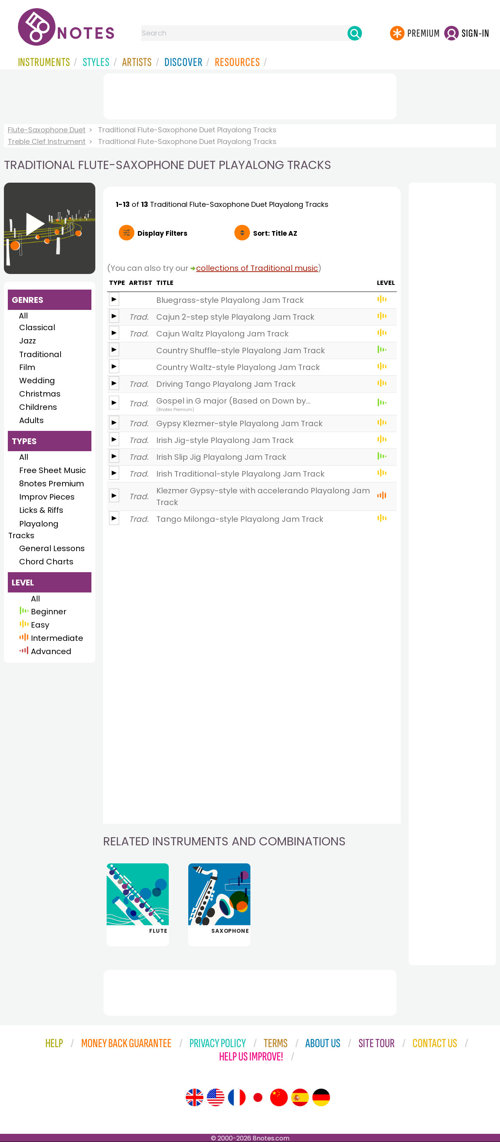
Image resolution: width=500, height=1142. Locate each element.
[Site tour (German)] (321, 1097)
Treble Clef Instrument (47, 141)
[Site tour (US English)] (215, 1097)
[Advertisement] (250, 94)
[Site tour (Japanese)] (258, 1097)
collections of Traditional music (257, 268)
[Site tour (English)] (194, 1097)
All (23, 315)
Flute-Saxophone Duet (47, 130)
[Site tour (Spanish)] (300, 1097)
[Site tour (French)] (236, 1097)
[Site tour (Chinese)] (279, 1097)
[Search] (354, 33)
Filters (163, 233)
